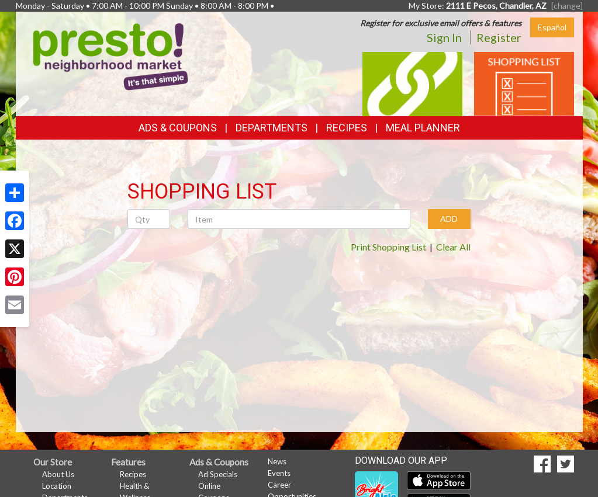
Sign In (444, 37)
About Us (58, 474)
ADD (449, 219)
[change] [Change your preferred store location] (567, 6)
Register (498, 37)
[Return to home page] (110, 56)
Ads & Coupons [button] (178, 127)
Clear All (453, 246)
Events (279, 473)
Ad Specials (217, 474)
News (277, 461)
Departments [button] (271, 127)
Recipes (346, 127)
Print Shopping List (388, 246)
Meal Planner (423, 127)
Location (56, 486)
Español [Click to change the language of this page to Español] (552, 27)
